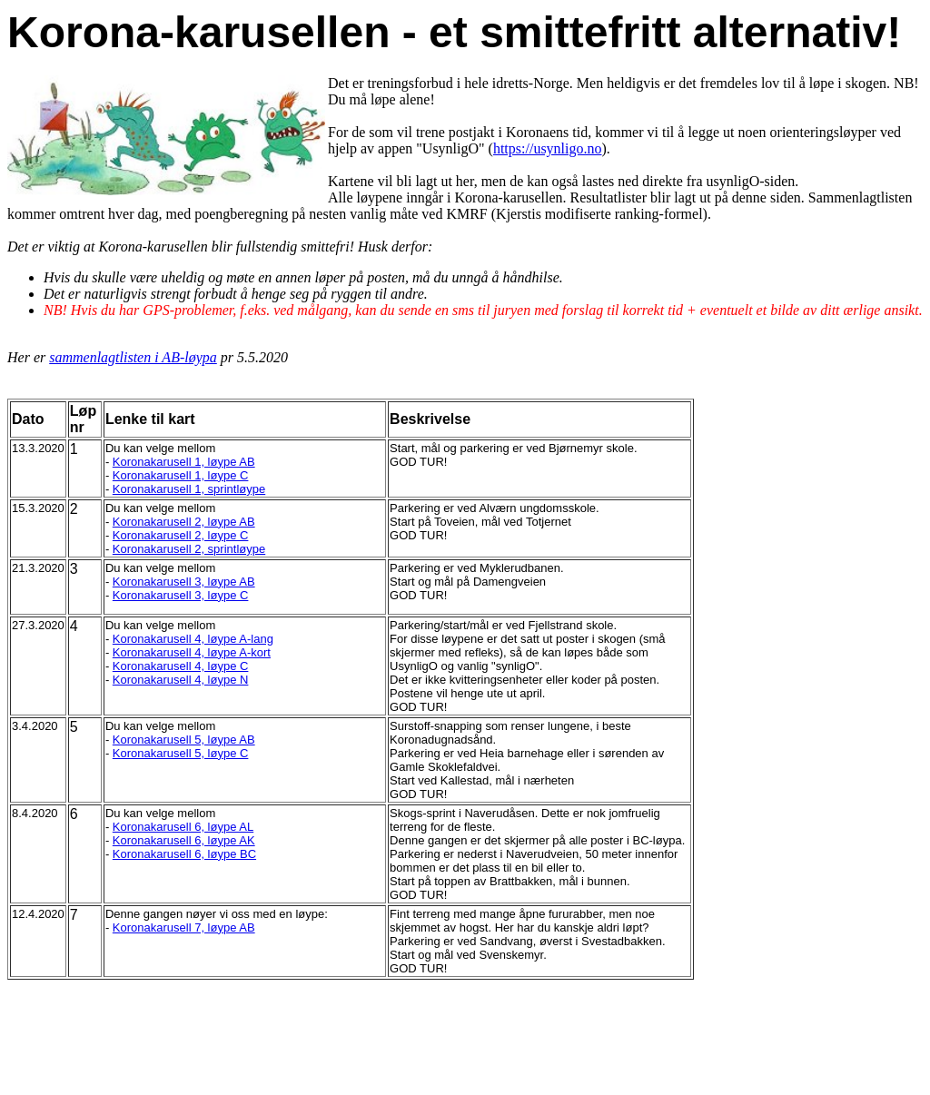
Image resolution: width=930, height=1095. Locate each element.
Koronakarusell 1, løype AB (184, 462)
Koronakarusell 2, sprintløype (189, 549)
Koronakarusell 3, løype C (181, 595)
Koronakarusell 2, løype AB (184, 521)
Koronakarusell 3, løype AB (184, 581)
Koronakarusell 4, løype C (181, 666)
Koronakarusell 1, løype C (181, 475)
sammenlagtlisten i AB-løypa (133, 357)
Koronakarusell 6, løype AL (183, 827)
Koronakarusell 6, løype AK (184, 840)
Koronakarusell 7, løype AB (184, 927)
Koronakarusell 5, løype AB (184, 739)
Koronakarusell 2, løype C (181, 535)
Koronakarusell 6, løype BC (184, 854)
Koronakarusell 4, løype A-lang (193, 639)
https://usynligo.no (547, 148)
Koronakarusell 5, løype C (181, 753)
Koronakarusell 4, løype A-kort (192, 652)
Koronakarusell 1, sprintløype (189, 489)
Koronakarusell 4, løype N (181, 679)
